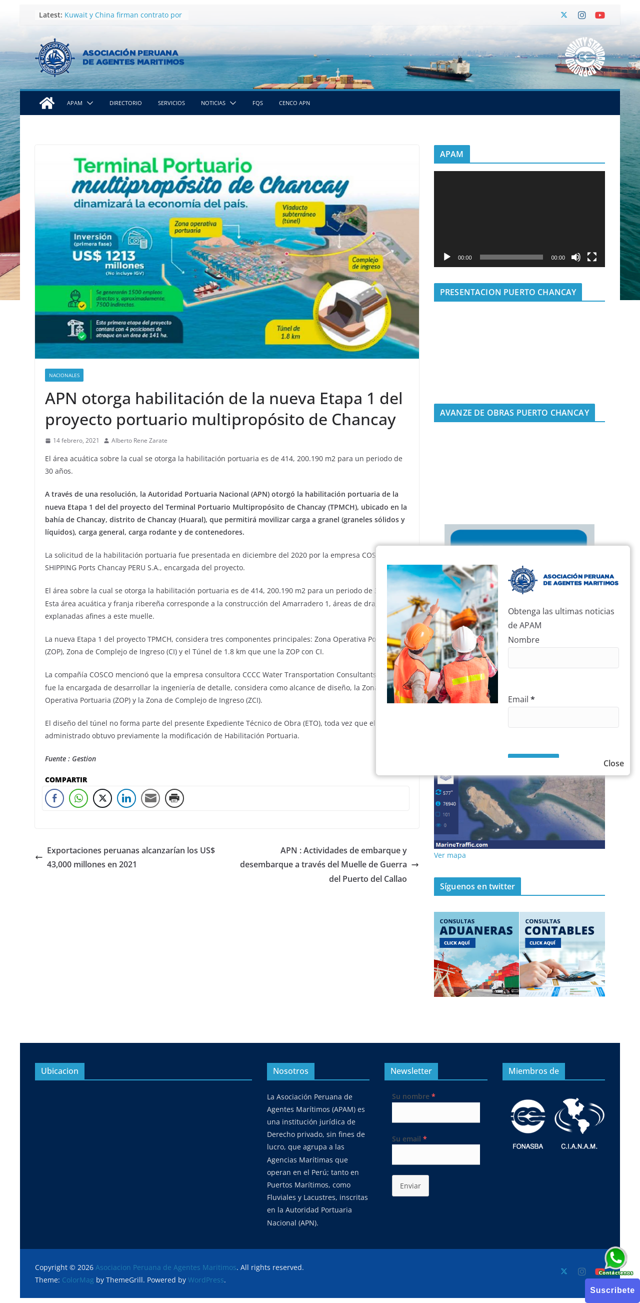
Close (614, 763)
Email (521, 699)
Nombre (524, 639)
